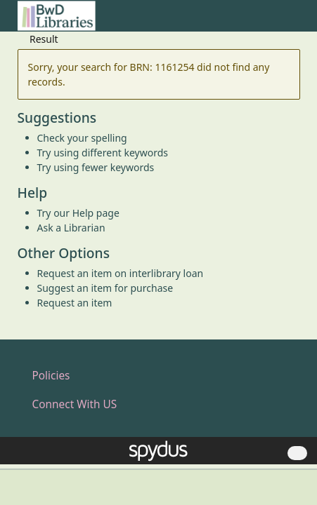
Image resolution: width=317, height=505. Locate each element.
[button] (275, 21)
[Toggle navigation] (292, 21)
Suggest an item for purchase (105, 288)
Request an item (74, 302)
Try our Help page (78, 213)
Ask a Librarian (71, 227)
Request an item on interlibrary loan (120, 273)
